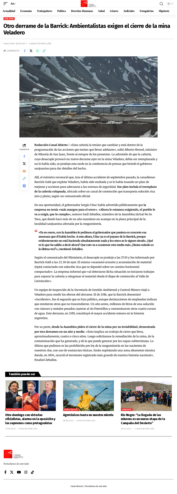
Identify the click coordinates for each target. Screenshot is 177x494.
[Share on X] (32, 51)
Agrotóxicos (70, 410)
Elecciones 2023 (14, 410)
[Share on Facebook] (24, 51)
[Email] (24, 174)
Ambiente (126, 410)
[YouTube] (19, 473)
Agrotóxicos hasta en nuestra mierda (88, 416)
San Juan (9, 18)
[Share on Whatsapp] (39, 51)
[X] (11, 473)
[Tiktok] (32, 473)
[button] (6, 3)
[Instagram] (26, 473)
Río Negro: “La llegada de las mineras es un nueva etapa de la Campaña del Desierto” (143, 420)
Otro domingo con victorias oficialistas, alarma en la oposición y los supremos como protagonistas (30, 420)
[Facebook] (5, 473)
